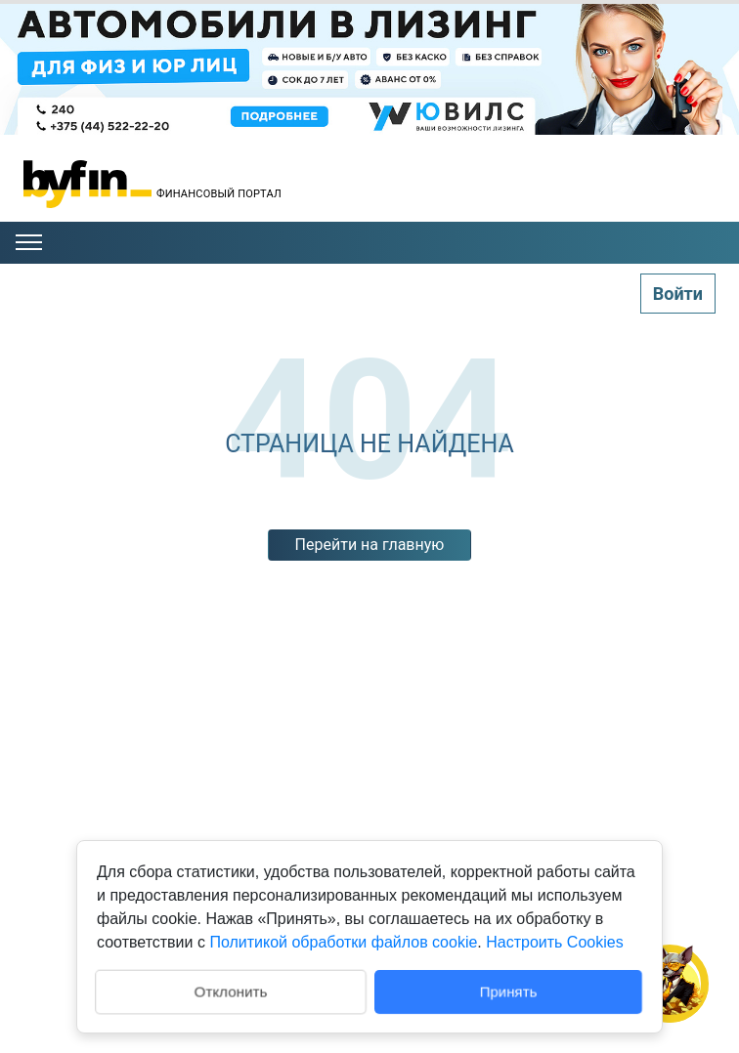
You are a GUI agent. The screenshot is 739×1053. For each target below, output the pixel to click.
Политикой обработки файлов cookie (343, 942)
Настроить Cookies (554, 942)
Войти (678, 293)
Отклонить (230, 990)
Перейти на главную (370, 544)
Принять (509, 991)
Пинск (663, 201)
